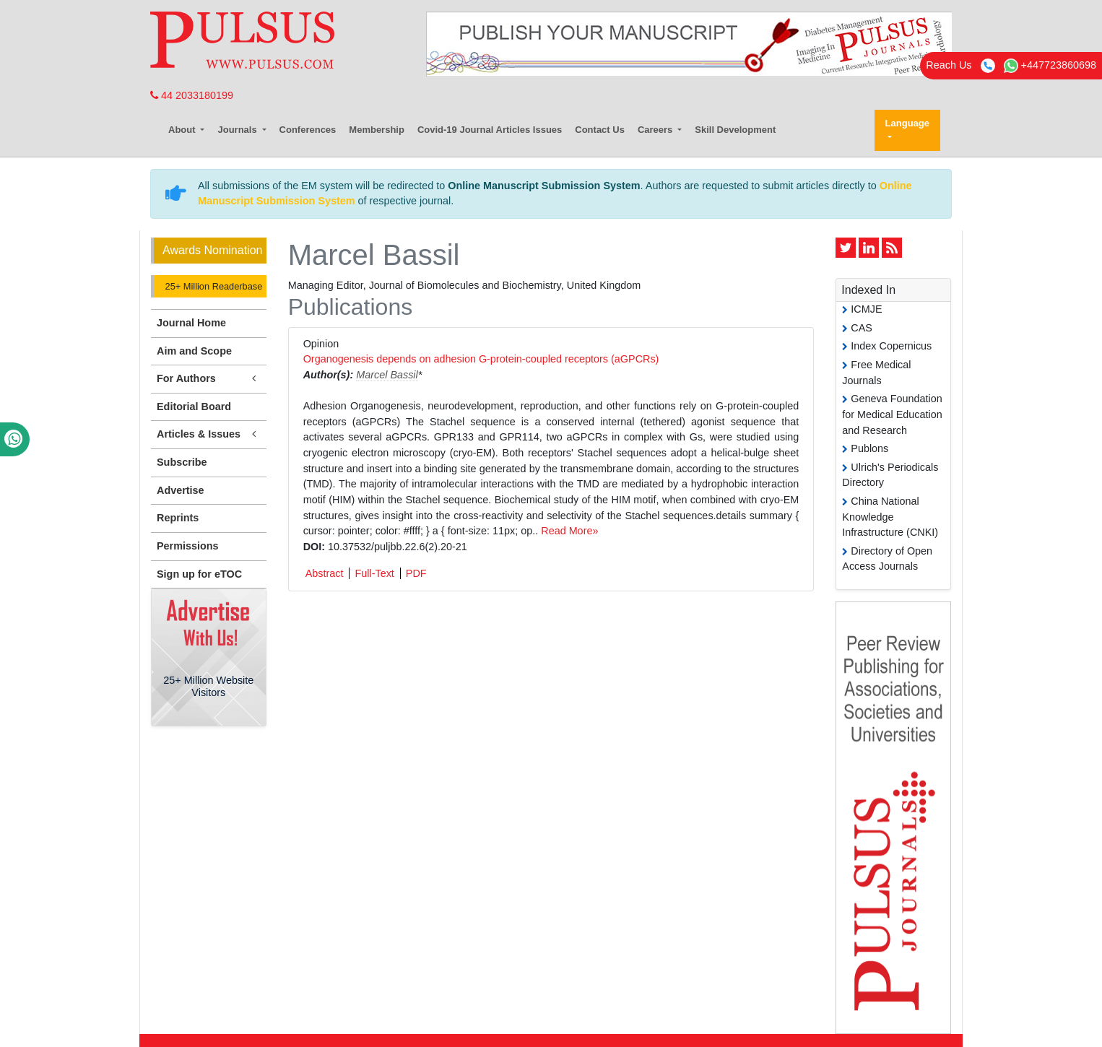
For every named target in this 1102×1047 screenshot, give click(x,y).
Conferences (308, 129)
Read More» (569, 530)
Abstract (324, 573)
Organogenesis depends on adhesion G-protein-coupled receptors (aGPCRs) (481, 359)
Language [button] (907, 123)
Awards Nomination (212, 250)
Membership (376, 129)
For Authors (209, 378)
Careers (656, 129)
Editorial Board (194, 406)
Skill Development (735, 129)
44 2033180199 (191, 95)
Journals (238, 129)
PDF (416, 573)
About (183, 129)
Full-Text (374, 573)
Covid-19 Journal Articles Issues (489, 129)
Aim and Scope (194, 351)
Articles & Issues (209, 434)
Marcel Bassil (387, 375)
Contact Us (600, 129)
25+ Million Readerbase (212, 286)
